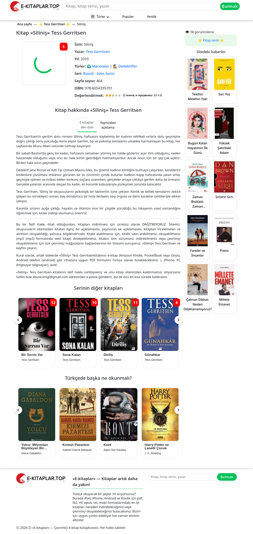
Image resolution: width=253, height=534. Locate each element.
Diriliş (108, 354)
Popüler (128, 16)
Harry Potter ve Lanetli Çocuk (157, 446)
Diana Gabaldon (31, 453)
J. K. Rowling (153, 453)
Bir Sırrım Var (32, 354)
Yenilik (152, 16)
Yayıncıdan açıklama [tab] (108, 125)
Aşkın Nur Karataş (115, 449)
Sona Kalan (71, 354)
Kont (107, 445)
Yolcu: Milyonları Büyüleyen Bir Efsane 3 (34, 446)
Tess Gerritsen (98, 51)
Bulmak (230, 6)
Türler (100, 16)
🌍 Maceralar (98, 66)
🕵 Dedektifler (125, 66)
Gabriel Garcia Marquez (77, 449)
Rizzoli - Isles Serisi (98, 73)
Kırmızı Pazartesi (75, 445)
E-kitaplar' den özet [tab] (87, 124)
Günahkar (152, 354)
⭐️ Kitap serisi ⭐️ (211, 40)
